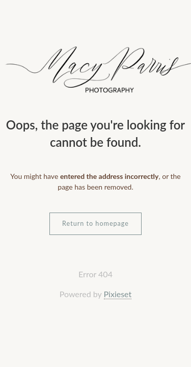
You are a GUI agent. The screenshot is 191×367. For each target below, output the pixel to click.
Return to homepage (95, 223)
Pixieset (118, 294)
